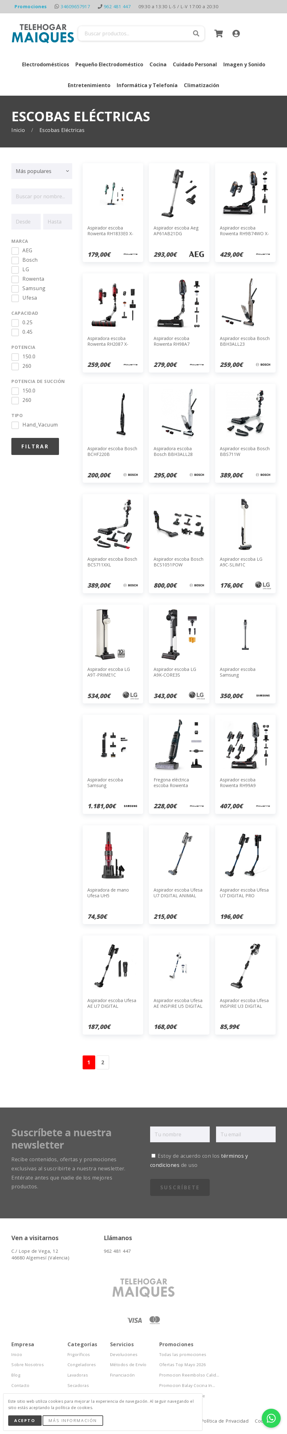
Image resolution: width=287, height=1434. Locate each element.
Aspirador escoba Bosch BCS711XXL (112, 562)
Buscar (196, 33)
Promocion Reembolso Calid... (189, 1375)
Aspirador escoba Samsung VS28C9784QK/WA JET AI (110, 788)
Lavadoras (77, 1375)
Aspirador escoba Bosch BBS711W (245, 451)
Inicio (18, 130)
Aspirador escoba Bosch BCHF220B (112, 451)
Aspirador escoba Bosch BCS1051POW (178, 562)
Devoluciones (124, 1355)
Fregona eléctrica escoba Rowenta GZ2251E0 (171, 785)
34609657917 (75, 6)
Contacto (20, 1385)
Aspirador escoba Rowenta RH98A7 (172, 341)
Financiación (122, 1375)
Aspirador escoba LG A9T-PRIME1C (108, 672)
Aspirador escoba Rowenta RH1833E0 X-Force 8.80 (110, 233)
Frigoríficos (78, 1355)
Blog (15, 1375)
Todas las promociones (183, 1355)
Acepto (24, 1420)
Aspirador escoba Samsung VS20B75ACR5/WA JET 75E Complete (243, 678)
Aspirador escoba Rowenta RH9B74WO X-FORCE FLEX (244, 233)
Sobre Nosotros (27, 1365)
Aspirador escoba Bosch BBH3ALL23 (245, 341)
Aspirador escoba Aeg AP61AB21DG (176, 230)
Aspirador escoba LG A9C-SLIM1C (241, 562)
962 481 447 (117, 6)
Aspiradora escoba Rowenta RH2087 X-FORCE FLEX (107, 344)
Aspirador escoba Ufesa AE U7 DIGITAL (111, 1003)
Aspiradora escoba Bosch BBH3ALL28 (173, 451)
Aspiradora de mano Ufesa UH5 (108, 893)
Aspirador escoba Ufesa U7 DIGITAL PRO (244, 893)
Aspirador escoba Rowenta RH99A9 (238, 782)
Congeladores (81, 1365)
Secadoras (78, 1385)
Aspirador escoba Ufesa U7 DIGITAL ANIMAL (178, 893)
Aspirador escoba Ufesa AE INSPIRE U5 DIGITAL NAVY (178, 1006)
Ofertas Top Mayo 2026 (182, 1365)
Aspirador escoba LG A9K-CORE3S (175, 672)
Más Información (73, 1420)
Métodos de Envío (128, 1365)
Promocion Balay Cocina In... (187, 1385)
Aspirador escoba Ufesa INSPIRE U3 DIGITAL (244, 1003)
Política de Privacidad (225, 1421)
